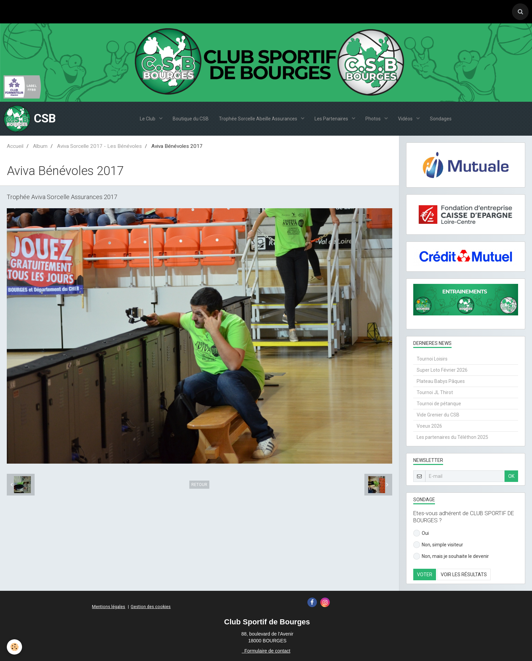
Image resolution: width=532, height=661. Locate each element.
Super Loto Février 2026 (442, 370)
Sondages (441, 118)
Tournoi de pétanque (439, 403)
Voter (424, 574)
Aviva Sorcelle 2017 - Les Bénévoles (99, 146)
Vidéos (406, 118)
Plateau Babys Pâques (441, 381)
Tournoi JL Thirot (435, 392)
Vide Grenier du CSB (438, 414)
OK (511, 476)
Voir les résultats (464, 574)
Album (40, 146)
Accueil (15, 146)
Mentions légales (108, 606)
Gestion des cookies (151, 606)
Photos (373, 118)
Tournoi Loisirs (432, 359)
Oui (421, 533)
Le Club (148, 118)
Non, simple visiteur (438, 544)
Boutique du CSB (191, 118)
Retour (199, 484)
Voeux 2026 (429, 426)
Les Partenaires (332, 118)
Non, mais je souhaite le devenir (451, 556)
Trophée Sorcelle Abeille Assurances (258, 118)
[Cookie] (14, 647)
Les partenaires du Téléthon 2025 (452, 437)
